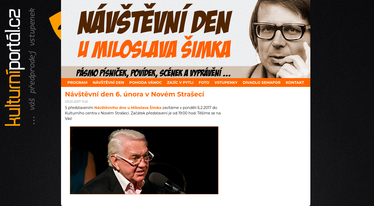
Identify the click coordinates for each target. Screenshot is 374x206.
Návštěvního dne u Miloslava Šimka (127, 107)
